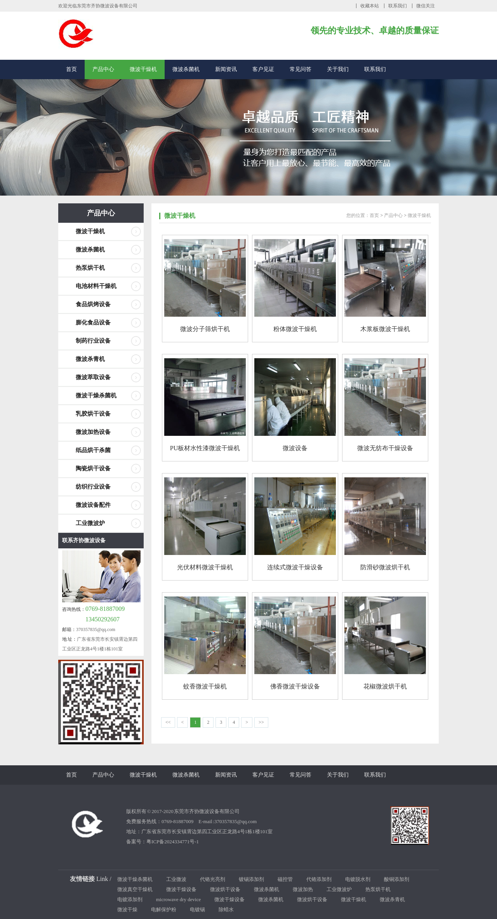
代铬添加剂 (319, 879)
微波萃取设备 (93, 377)
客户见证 (263, 69)
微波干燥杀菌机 (96, 395)
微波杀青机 (90, 359)
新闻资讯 (226, 69)
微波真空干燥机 (135, 889)
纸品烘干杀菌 (93, 450)
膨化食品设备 (93, 322)
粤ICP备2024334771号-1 (172, 841)
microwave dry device (178, 899)
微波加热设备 (93, 432)
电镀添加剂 (129, 899)
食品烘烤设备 (93, 304)
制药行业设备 (93, 341)
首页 (71, 69)
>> (261, 722)
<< (168, 722)
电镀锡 (197, 909)
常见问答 (300, 69)
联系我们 (397, 5)
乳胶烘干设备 (93, 414)
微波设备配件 (93, 505)
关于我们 (338, 69)
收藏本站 (369, 5)
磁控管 (285, 879)
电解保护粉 (163, 909)
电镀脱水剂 (357, 879)
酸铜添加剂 (396, 879)
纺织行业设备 (93, 487)
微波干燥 (127, 909)
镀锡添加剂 (251, 879)
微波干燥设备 (181, 889)
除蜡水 (226, 909)
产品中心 (103, 69)
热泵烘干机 (90, 268)
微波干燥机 (143, 69)
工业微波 (176, 879)
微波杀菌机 (186, 69)
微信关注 (425, 5)
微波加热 (303, 889)
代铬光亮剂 (212, 879)
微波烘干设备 (225, 889)
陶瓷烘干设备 (93, 468)
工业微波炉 (90, 523)
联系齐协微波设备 (84, 540)
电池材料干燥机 (96, 286)
